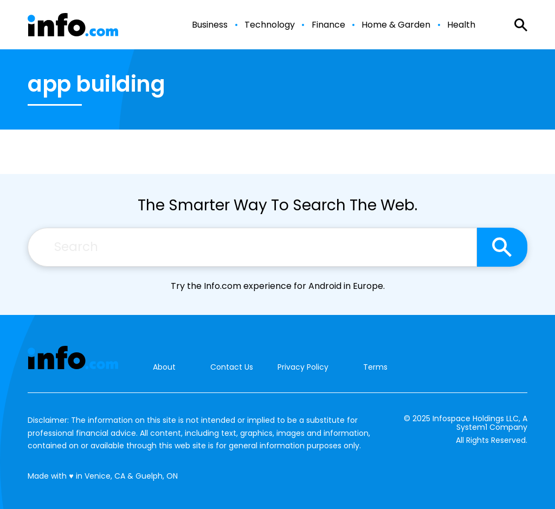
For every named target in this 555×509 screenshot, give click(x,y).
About (164, 367)
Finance (328, 25)
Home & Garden (396, 25)
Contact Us (231, 367)
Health (461, 25)
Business (210, 25)
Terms (375, 367)
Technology (269, 25)
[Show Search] (520, 24)
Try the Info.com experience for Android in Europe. (278, 286)
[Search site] (502, 247)
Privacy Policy (303, 367)
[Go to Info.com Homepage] (73, 24)
